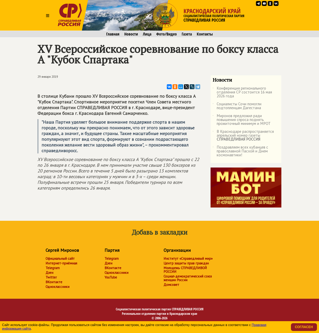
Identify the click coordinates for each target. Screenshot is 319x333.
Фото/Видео (166, 34)
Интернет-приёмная (61, 263)
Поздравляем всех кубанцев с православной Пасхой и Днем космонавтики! (240, 151)
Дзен (49, 272)
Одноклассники (57, 287)
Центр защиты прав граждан (186, 263)
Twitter (51, 277)
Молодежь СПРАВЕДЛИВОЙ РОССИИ (185, 269)
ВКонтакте (54, 282)
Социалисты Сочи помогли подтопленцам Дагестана (237, 106)
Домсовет (171, 284)
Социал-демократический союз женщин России (188, 278)
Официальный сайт (60, 258)
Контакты (205, 34)
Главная (112, 34)
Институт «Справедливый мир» (188, 258)
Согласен (304, 327)
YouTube (111, 277)
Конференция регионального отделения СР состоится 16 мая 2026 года (242, 92)
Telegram (53, 268)
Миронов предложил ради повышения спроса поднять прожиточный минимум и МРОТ (242, 120)
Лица (147, 34)
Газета (187, 34)
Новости (131, 34)
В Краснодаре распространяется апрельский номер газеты (243, 136)
